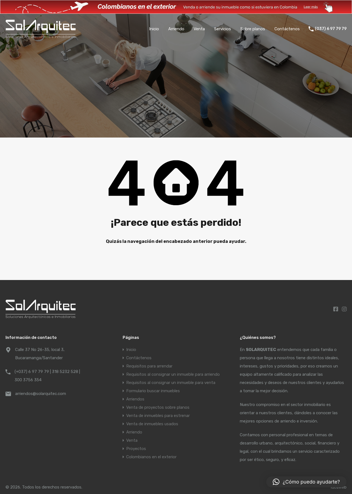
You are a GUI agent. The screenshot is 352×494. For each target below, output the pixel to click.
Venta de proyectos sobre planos (157, 407)
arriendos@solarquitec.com (40, 393)
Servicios (222, 28)
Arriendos (135, 399)
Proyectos (136, 448)
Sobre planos (252, 28)
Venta (199, 28)
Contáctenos (287, 28)
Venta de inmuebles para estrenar (158, 415)
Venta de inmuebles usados (152, 423)
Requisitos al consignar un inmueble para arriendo (173, 374)
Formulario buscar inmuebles (153, 390)
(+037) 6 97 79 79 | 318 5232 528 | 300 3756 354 (47, 375)
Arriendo (176, 28)
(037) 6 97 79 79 (330, 29)
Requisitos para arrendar (149, 366)
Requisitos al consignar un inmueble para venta (170, 382)
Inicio (154, 28)
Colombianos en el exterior (151, 456)
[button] (306, 481)
